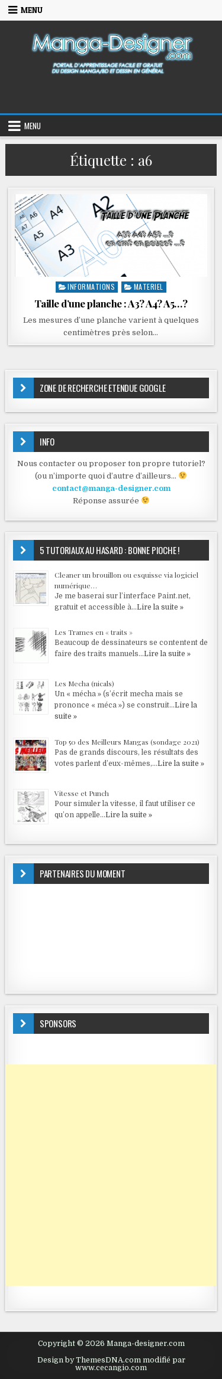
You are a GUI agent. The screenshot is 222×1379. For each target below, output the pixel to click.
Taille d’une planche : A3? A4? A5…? (111, 303)
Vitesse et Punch (81, 793)
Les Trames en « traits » (93, 632)
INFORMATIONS (91, 286)
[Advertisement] (111, 1175)
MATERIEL (148, 286)
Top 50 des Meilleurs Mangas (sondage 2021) (127, 741)
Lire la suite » (160, 607)
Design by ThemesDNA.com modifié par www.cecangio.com (111, 1363)
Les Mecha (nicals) (84, 683)
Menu (32, 10)
